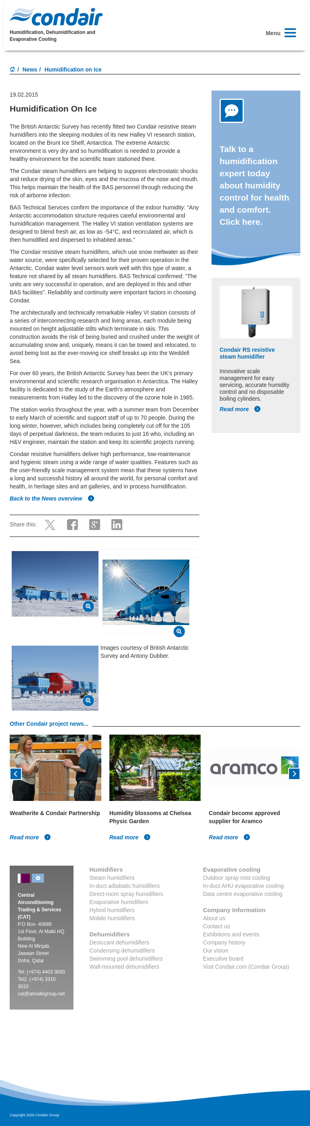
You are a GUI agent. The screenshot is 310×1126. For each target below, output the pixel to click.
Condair (56, 16)
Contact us (216, 926)
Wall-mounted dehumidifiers (124, 966)
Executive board (223, 958)
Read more (240, 409)
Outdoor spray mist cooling (236, 878)
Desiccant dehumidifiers (120, 942)
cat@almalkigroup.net (41, 994)
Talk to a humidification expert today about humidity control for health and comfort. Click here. (254, 185)
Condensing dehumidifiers (122, 950)
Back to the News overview (52, 498)
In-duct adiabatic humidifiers (125, 886)
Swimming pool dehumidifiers (126, 958)
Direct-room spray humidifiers (126, 894)
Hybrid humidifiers (112, 910)
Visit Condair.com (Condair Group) (246, 966)
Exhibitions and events (231, 934)
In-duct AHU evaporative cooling (243, 886)
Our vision (215, 950)
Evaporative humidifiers (119, 902)
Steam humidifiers (112, 878)
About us (214, 918)
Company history (224, 942)
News (30, 69)
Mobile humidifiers (112, 918)
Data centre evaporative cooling (243, 894)
